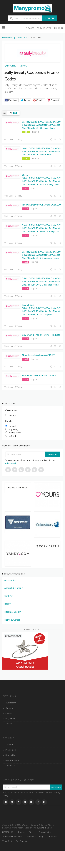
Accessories (10, 580)
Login (58, 28)
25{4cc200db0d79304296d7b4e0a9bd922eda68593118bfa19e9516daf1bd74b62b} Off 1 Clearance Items (41, 281)
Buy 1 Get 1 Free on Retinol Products (41, 334)
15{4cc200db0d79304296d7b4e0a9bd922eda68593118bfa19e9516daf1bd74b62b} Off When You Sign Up (41, 228)
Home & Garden (12, 619)
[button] (12, 100)
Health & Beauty (12, 611)
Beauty (7, 603)
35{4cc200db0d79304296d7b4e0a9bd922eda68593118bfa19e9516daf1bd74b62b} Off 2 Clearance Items (41, 254)
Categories (30, 836)
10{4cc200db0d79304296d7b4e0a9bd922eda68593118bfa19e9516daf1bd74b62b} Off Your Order (41, 151)
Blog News (10, 718)
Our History (10, 702)
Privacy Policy (45, 832)
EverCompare (22, 841)
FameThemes (45, 828)
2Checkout (52, 836)
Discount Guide (12, 760)
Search (49, 18)
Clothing (8, 595)
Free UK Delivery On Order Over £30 (41, 204)
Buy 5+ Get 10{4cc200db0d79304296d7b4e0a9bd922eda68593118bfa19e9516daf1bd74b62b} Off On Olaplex (41, 309)
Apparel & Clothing (13, 587)
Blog (41, 836)
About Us (21, 832)
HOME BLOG (7, 832)
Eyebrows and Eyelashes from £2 (39, 375)
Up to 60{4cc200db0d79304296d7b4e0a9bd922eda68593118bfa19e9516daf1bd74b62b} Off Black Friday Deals (41, 179)
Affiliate (8, 723)
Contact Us (10, 765)
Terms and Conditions (12, 836)
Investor (9, 713)
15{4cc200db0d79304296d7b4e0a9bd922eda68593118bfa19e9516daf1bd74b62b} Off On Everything (41, 124)
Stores (32, 832)
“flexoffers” (7, 841)
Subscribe (52, 454)
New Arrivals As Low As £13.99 (38, 355)
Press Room (10, 750)
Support (9, 744)
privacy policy (11, 463)
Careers (9, 708)
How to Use (10, 755)
